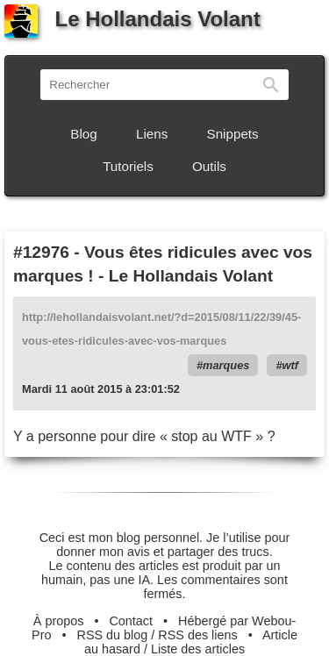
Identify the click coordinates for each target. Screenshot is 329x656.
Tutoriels (128, 166)
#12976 (41, 252)
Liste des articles (198, 649)
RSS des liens (197, 635)
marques (226, 365)
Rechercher (271, 84)
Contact (131, 621)
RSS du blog (112, 635)
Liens (152, 133)
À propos (58, 621)
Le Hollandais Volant (132, 19)
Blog (83, 133)
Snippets (233, 133)
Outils (209, 166)
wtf (290, 365)
